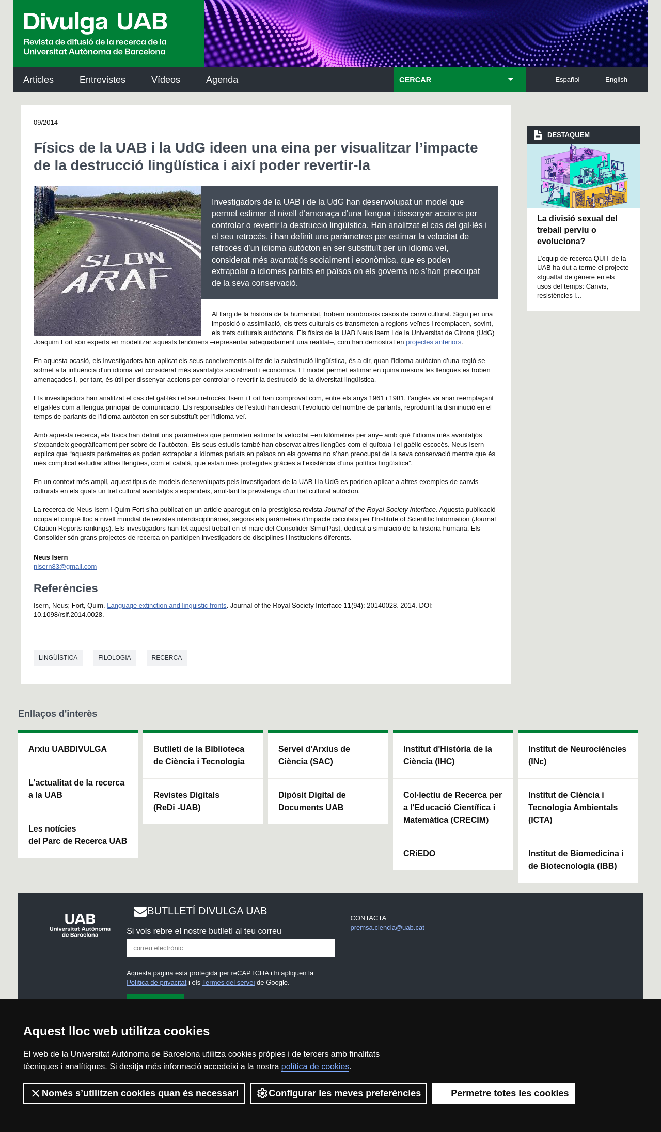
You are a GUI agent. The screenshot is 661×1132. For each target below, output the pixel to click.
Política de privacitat (156, 982)
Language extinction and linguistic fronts (166, 605)
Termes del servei (228, 982)
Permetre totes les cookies (503, 1093)
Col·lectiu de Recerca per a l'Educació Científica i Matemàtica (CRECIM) (452, 807)
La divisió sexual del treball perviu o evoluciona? (577, 230)
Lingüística (58, 657)
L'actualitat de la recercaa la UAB (76, 788)
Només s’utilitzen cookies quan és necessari (134, 1093)
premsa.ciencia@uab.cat (387, 927)
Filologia (114, 657)
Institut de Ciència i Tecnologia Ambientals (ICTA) (573, 807)
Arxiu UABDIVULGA (67, 749)
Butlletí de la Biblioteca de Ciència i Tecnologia (199, 755)
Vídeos (165, 79)
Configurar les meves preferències (338, 1093)
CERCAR (415, 80)
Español (567, 79)
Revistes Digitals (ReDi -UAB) (186, 801)
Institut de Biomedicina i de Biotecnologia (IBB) (576, 859)
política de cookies (315, 1066)
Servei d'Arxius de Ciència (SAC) (314, 755)
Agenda (222, 79)
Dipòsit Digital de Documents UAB (312, 801)
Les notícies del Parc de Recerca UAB (77, 835)
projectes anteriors (433, 342)
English (616, 79)
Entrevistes (102, 79)
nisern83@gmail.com (65, 566)
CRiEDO (419, 853)
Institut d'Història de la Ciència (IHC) (447, 755)
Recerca (167, 657)
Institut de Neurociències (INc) (577, 755)
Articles (38, 79)
